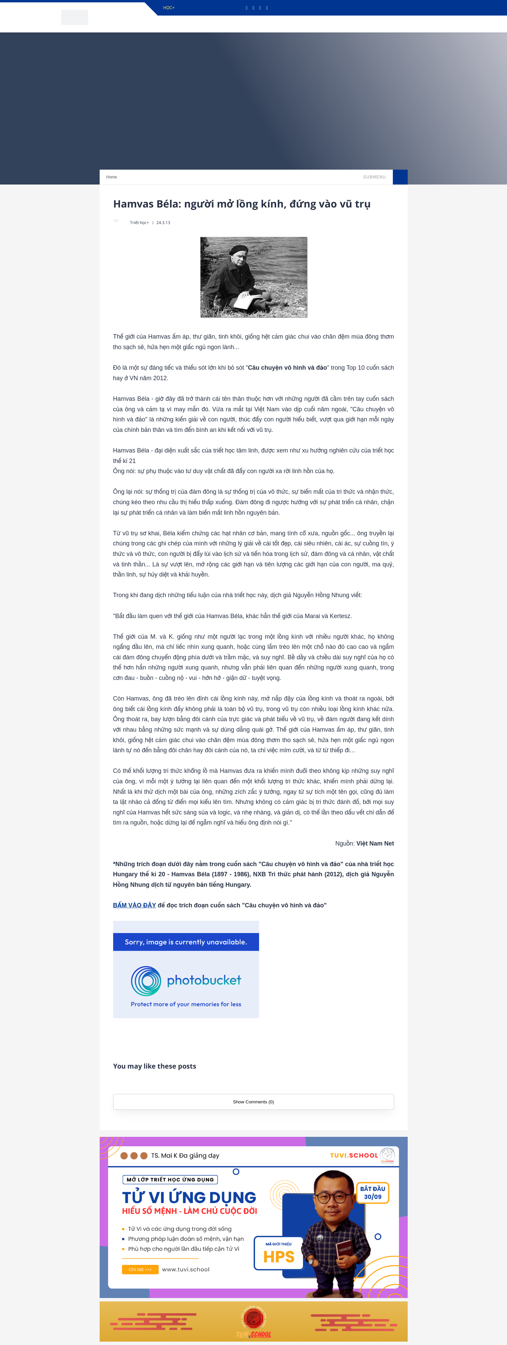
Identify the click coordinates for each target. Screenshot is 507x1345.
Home (111, 177)
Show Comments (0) (253, 1101)
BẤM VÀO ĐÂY (134, 905)
